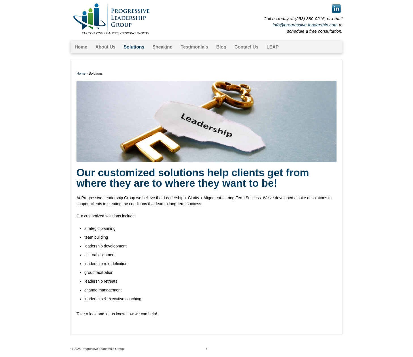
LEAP (273, 47)
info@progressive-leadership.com (305, 24)
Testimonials (194, 47)
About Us (105, 47)
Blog (221, 47)
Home (80, 47)
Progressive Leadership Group (102, 348)
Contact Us (246, 47)
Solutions (134, 47)
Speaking (162, 47)
